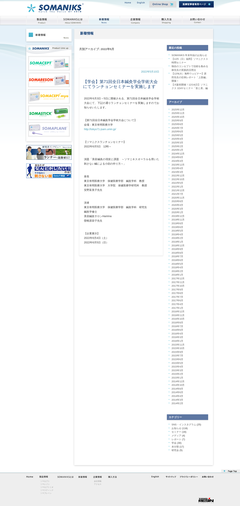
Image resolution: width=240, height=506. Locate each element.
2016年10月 (178, 318)
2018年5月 (177, 263)
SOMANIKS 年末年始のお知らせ (189, 55)
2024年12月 (178, 153)
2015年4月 (177, 366)
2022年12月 (178, 175)
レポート (176, 439)
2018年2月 (177, 271)
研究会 (175, 450)
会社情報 (97, 481)
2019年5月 (177, 230)
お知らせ (176, 428)
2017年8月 (177, 293)
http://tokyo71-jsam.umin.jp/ (100, 129)
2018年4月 (177, 267)
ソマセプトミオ (46, 487)
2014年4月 (177, 396)
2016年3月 (177, 337)
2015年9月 (177, 352)
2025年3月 (177, 142)
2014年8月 (177, 388)
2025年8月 (177, 124)
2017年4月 (177, 304)
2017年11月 (178, 282)
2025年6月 (177, 131)
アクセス (97, 484)
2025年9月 (177, 120)
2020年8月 (177, 201)
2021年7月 (177, 194)
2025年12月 (178, 109)
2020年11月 (178, 197)
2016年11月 (178, 315)
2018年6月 (177, 260)
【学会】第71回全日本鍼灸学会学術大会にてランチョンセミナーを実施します (120, 84)
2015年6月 (177, 359)
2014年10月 (178, 385)
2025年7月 (177, 128)
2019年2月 (177, 238)
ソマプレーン (46, 493)
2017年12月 (178, 278)
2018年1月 (177, 274)
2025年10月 (178, 116)
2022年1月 (177, 186)
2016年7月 (177, 326)
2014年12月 (178, 381)
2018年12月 (178, 245)
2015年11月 (178, 344)
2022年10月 (178, 179)
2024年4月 (177, 161)
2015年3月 (177, 370)
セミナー (176, 431)
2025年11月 (178, 113)
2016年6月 (177, 329)
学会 (174, 443)
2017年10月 (178, 285)
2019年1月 (177, 241)
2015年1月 (177, 377)
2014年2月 (177, 403)
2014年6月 (177, 392)
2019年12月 (178, 216)
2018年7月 (177, 256)
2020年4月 (177, 205)
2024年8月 (177, 157)
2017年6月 (177, 300)
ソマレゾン (45, 484)
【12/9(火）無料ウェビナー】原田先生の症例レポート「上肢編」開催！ (190, 77)
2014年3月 (177, 399)
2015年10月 (178, 348)
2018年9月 (177, 249)
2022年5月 (177, 182)
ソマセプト (45, 481)
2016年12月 (178, 311)
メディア (176, 435)
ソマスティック (46, 490)
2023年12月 (178, 164)
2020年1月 (177, 212)
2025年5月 (177, 135)
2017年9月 (177, 289)
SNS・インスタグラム (184, 424)
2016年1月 (177, 341)
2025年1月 (177, 149)
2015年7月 (177, 355)
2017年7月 (177, 296)
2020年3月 (177, 208)
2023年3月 (177, 172)
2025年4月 (177, 138)
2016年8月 (177, 322)
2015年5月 (177, 363)
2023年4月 (177, 168)
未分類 (175, 446)
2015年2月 (177, 374)
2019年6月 (177, 227)
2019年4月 (177, 234)
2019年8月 (177, 223)
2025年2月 (177, 146)
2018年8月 (177, 252)
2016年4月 (177, 333)
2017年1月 (177, 308)
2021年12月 (178, 190)
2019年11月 (178, 219)
